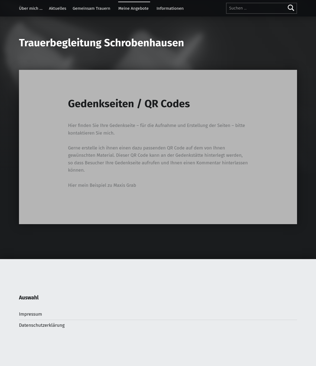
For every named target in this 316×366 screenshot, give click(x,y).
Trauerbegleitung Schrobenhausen (101, 43)
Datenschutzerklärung (42, 325)
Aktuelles (57, 8)
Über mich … (31, 8)
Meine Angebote (133, 8)
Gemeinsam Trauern (91, 8)
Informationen (170, 8)
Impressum (30, 314)
